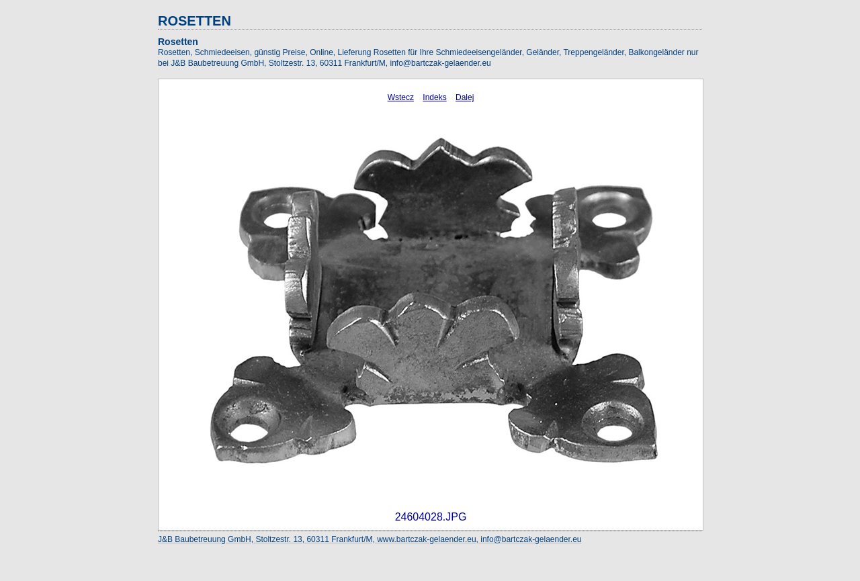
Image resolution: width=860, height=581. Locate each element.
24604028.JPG (431, 517)
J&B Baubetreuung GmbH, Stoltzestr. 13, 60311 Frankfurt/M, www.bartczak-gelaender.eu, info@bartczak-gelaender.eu (370, 539)
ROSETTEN (194, 20)
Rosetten (178, 41)
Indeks (434, 97)
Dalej (465, 97)
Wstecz (401, 97)
